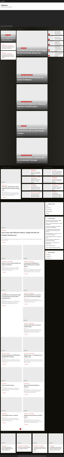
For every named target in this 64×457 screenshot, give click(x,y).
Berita (47, 205)
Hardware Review (4, 45)
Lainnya (8, 353)
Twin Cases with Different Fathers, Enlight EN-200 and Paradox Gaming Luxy (8, 38)
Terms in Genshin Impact (11, 374)
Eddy (24, 328)
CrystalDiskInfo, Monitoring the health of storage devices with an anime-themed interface (32, 124)
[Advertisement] (32, 18)
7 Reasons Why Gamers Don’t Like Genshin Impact (33, 314)
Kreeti (40, 455)
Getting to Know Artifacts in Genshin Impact (33, 404)
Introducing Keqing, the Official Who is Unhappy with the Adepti (11, 344)
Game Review (48, 207)
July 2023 (48, 254)
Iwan (18, 81)
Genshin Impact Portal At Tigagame (6, 25)
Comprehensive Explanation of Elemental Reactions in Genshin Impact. (8, 56)
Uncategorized (10, 45)
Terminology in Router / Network (11, 404)
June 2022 (48, 258)
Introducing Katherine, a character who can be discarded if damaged (32, 150)
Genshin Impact (4, 53)
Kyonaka (18, 108)
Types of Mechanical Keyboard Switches (33, 374)
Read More (4, 197)
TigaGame (4, 5)
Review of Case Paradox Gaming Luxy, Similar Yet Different (32, 70)
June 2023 (48, 256)
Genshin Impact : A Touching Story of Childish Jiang (33, 344)
